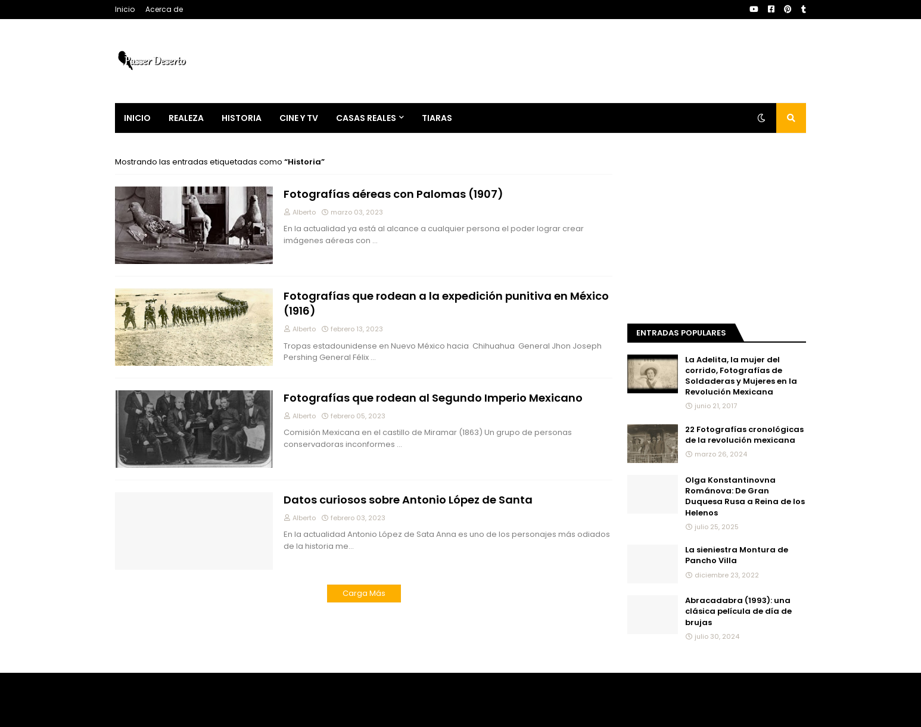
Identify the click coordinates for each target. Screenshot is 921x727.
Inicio (125, 9)
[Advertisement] (716, 230)
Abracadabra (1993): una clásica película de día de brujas (738, 611)
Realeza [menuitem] (186, 118)
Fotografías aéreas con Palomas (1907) (393, 194)
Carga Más (364, 593)
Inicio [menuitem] (137, 118)
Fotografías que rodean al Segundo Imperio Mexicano (433, 397)
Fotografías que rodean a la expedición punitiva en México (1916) (446, 303)
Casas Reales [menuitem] (366, 118)
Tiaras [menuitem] (437, 118)
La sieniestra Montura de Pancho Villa (736, 555)
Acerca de (164, 9)
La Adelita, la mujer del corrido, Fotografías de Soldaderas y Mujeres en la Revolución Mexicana (741, 376)
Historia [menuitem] (242, 118)
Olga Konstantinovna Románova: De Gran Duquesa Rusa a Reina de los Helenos (745, 496)
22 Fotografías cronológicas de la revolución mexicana (744, 435)
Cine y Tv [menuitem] (298, 118)
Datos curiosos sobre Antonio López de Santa (408, 499)
